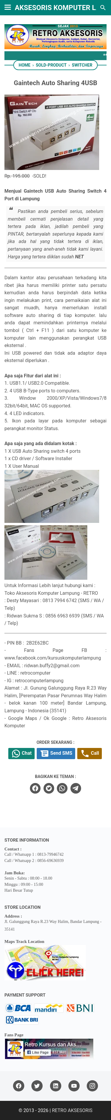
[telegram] (75, 788)
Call (89, 753)
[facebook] (35, 788)
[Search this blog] (103, 7)
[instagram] (92, 1086)
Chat (21, 753)
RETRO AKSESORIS (72, 1110)
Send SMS (56, 753)
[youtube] (74, 1086)
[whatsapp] (62, 788)
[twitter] (49, 788)
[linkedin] (55, 1086)
